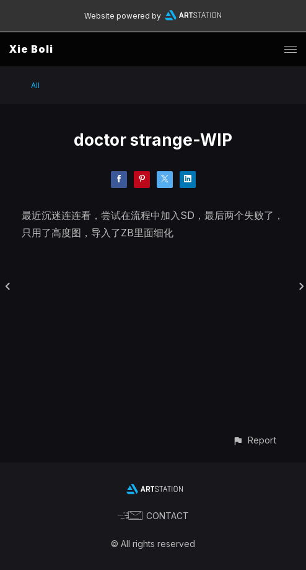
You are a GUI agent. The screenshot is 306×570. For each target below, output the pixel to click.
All (35, 85)
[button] (254, 440)
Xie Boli (31, 49)
